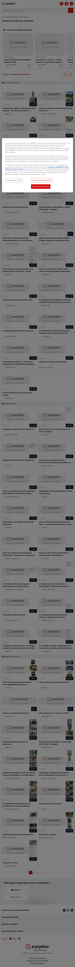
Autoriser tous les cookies (40, 186)
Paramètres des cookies (14, 180)
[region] (37, 165)
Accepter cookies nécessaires (41, 180)
